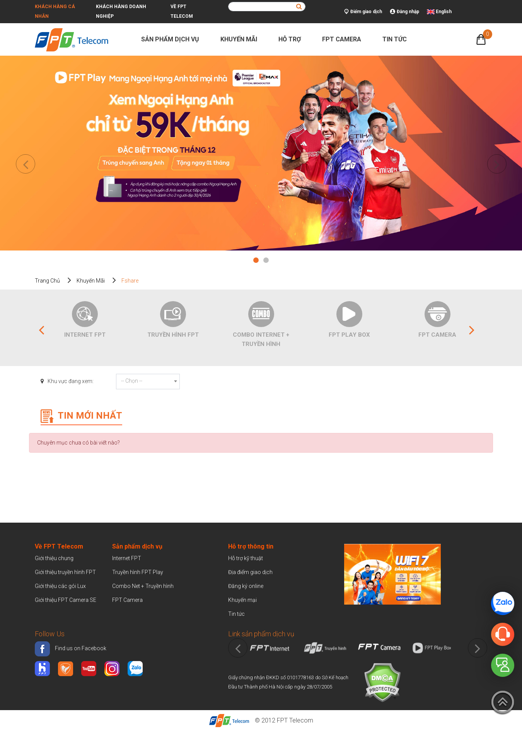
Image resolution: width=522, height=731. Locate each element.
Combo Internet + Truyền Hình (261, 339)
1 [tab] (256, 261)
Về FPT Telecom (182, 11)
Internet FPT (85, 334)
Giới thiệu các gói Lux (60, 586)
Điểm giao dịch (363, 12)
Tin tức (397, 39)
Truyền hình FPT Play (137, 572)
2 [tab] (266, 261)
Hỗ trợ (292, 39)
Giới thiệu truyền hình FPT (65, 572)
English (444, 11)
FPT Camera (345, 39)
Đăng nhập (404, 12)
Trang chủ (47, 280)
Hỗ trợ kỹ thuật (245, 558)
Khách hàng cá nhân (55, 11)
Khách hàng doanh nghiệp (121, 11)
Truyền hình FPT (173, 334)
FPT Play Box (349, 334)
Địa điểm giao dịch (250, 572)
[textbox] (148, 380)
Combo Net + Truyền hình (143, 586)
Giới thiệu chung (55, 558)
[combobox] (148, 381)
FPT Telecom (295, 720)
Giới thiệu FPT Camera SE (65, 600)
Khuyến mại (242, 600)
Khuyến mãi (242, 39)
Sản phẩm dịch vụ (173, 39)
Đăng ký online (245, 586)
